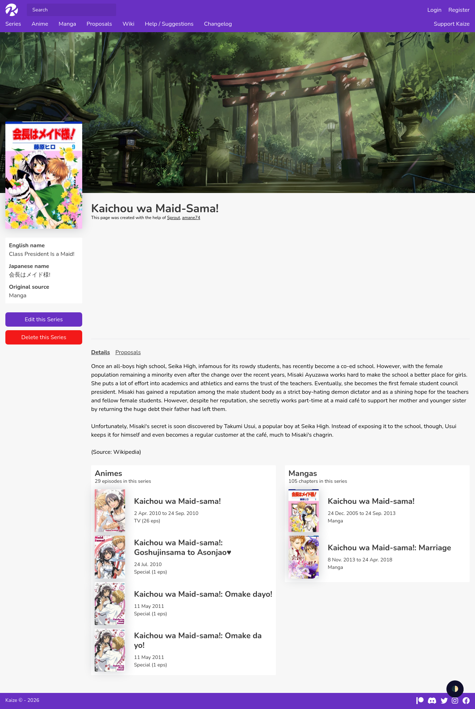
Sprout (173, 217)
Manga (67, 24)
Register (459, 10)
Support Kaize (452, 24)
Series (13, 24)
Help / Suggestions (169, 24)
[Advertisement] (280, 280)
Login (434, 10)
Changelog (218, 24)
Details (100, 352)
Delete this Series (43, 337)
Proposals (99, 24)
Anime (39, 24)
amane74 (191, 217)
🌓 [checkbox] (455, 689)
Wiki (128, 24)
